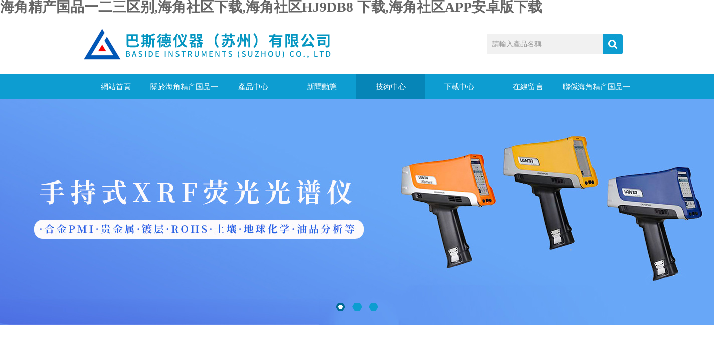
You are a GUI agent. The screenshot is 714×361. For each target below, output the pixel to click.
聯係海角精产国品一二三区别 (596, 91)
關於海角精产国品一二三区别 (184, 91)
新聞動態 (322, 87)
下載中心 (459, 87)
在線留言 (528, 87)
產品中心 (253, 87)
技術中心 (391, 87)
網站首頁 (116, 87)
